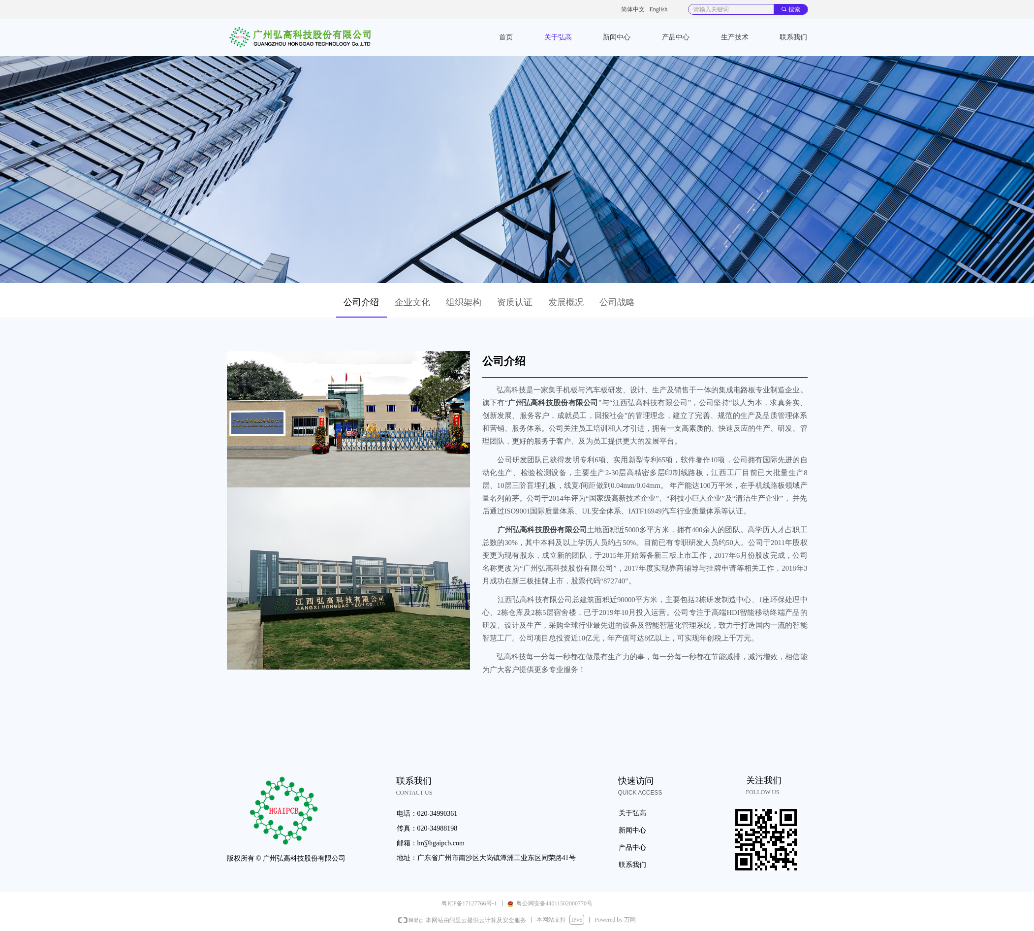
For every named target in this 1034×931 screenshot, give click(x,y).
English (659, 9)
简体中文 (633, 9)
